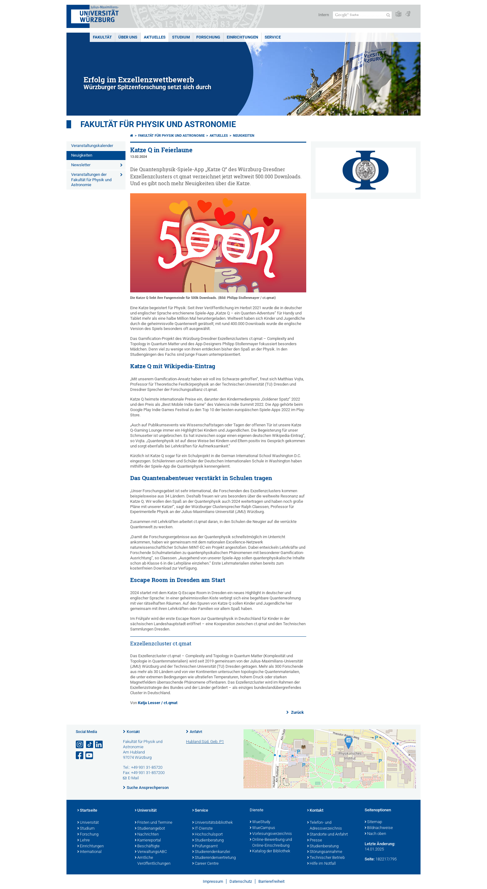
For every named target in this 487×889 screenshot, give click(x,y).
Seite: (370, 859)
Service (273, 37)
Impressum (213, 881)
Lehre (83, 840)
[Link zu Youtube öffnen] (89, 755)
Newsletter (80, 165)
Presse (314, 840)
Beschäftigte (147, 846)
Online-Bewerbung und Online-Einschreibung (271, 843)
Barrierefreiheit (271, 881)
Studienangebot (150, 829)
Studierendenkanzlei (211, 852)
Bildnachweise (379, 828)
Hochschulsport (207, 834)
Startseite (87, 810)
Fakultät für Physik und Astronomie (158, 124)
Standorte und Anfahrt (327, 834)
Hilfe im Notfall (321, 864)
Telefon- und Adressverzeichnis (324, 826)
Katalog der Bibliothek (270, 851)
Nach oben (375, 834)
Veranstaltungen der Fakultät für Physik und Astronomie (91, 179)
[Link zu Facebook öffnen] (80, 755)
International (89, 852)
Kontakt (133, 732)
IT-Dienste (202, 829)
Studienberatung (208, 840)
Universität (88, 823)
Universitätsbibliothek (212, 823)
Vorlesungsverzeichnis (271, 834)
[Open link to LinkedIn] (99, 744)
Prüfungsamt (205, 846)
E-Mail (133, 778)
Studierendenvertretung (214, 858)
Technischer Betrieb (326, 858)
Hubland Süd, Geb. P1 (205, 741)
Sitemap (373, 822)
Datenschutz (241, 881)
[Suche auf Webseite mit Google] (362, 15)
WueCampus (262, 828)
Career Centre (205, 864)
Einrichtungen (242, 37)
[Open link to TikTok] (89, 744)
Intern (323, 14)
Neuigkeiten (81, 155)
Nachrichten (147, 834)
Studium (181, 37)
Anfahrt (196, 732)
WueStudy (260, 822)
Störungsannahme (324, 852)
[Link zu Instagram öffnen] (80, 744)
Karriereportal (148, 840)
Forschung (208, 37)
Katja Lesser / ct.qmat (157, 702)
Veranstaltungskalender (92, 145)
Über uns (127, 37)
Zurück (297, 712)
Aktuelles (155, 37)
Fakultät (102, 37)
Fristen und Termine (153, 823)
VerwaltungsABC (151, 852)
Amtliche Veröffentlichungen (153, 861)
